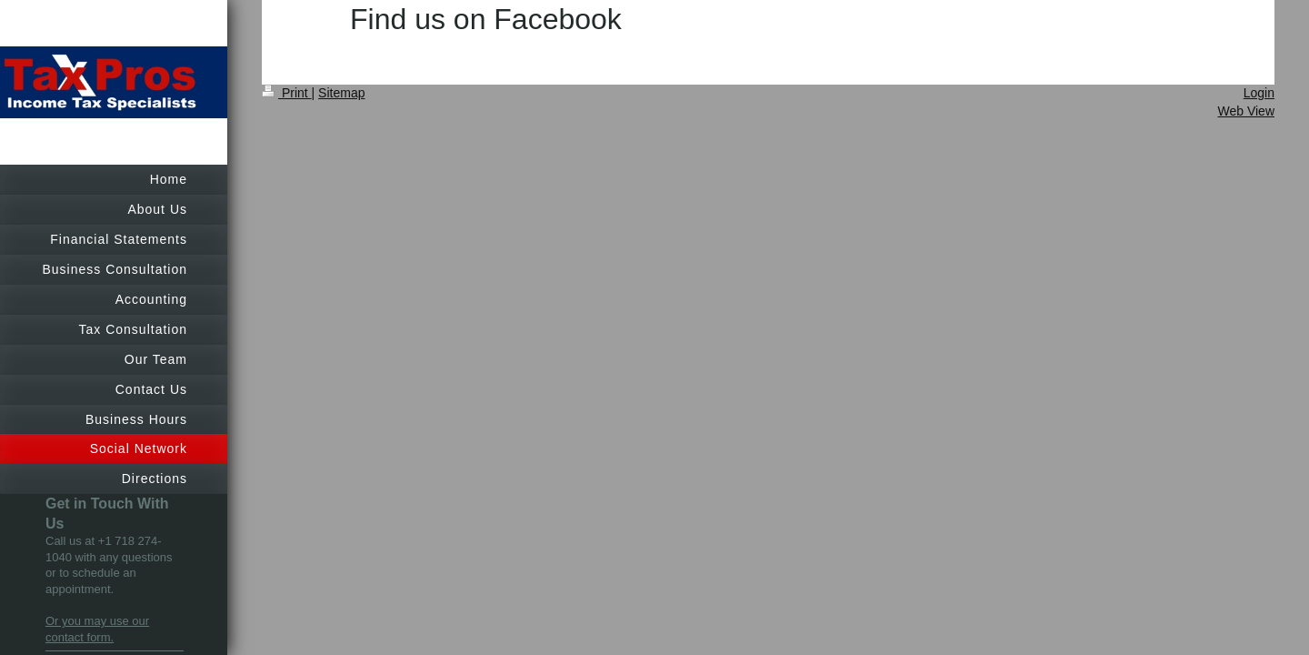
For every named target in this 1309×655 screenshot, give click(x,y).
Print (287, 93)
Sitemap (341, 93)
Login (1259, 93)
